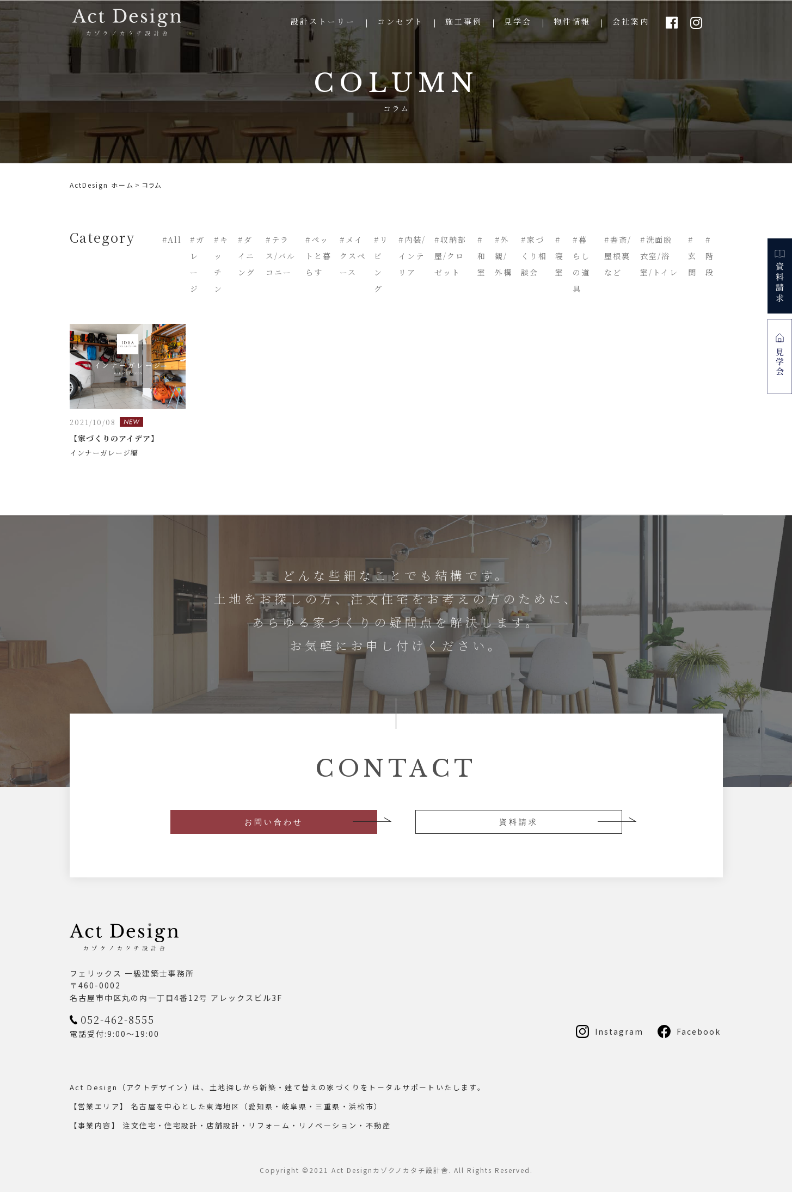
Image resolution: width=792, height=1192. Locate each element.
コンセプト (400, 21)
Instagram (619, 1031)
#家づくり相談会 (534, 256)
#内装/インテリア (412, 256)
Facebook (699, 1031)
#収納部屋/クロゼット (450, 256)
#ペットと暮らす (318, 256)
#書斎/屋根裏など (617, 256)
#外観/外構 (503, 256)
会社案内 (630, 21)
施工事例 (463, 21)
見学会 (518, 21)
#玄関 (692, 256)
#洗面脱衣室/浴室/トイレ (659, 256)
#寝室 (559, 256)
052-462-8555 (118, 1019)
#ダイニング (246, 256)
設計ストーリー (323, 21)
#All (172, 239)
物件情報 (572, 21)
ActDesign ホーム (102, 184)
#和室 (481, 256)
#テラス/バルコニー (281, 256)
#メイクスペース (353, 256)
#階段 (709, 256)
